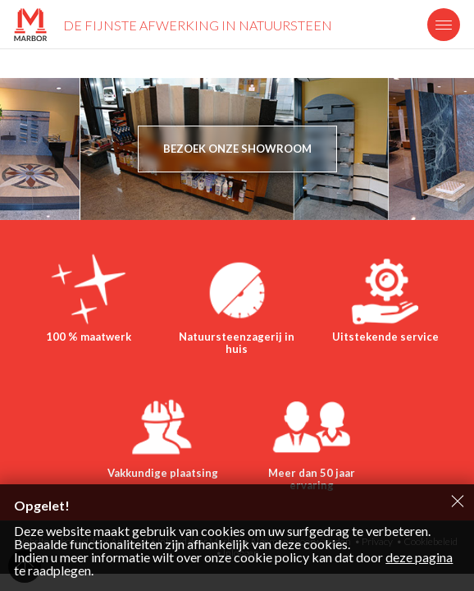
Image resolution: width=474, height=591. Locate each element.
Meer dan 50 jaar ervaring (311, 479)
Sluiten (457, 500)
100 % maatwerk (88, 336)
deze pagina (419, 557)
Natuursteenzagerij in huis (236, 343)
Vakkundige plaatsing (162, 472)
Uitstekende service (385, 336)
